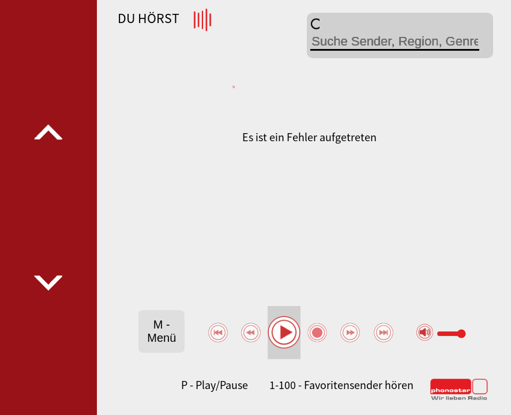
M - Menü (161, 331)
